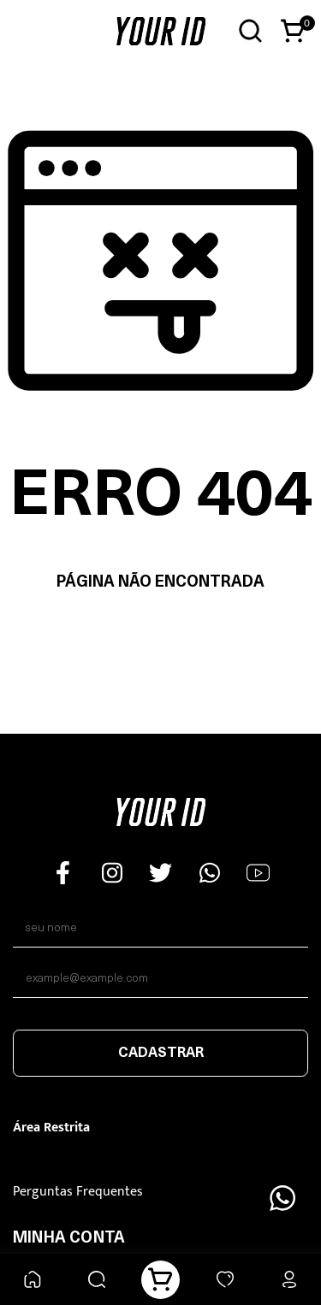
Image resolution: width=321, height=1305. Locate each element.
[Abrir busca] (250, 31)
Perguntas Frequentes (78, 1191)
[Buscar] (96, 1280)
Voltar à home (160, 636)
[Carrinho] (160, 1280)
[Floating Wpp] (282, 1198)
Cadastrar (161, 1053)
